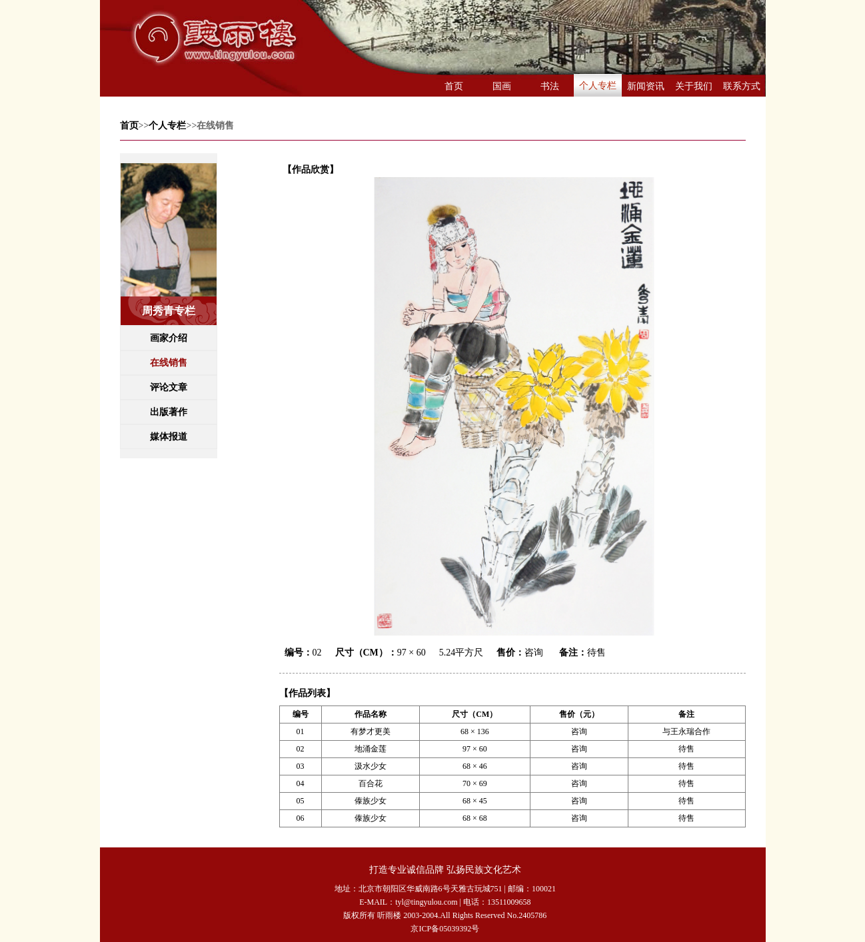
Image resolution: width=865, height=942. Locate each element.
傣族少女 (371, 800)
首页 (453, 86)
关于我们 (693, 86)
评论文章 (168, 387)
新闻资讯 (645, 86)
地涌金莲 (371, 748)
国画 (501, 86)
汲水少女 (371, 766)
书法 (549, 86)
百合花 (371, 783)
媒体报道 (168, 437)
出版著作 (168, 412)
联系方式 (741, 86)
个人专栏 (597, 86)
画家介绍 (168, 338)
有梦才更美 (371, 731)
